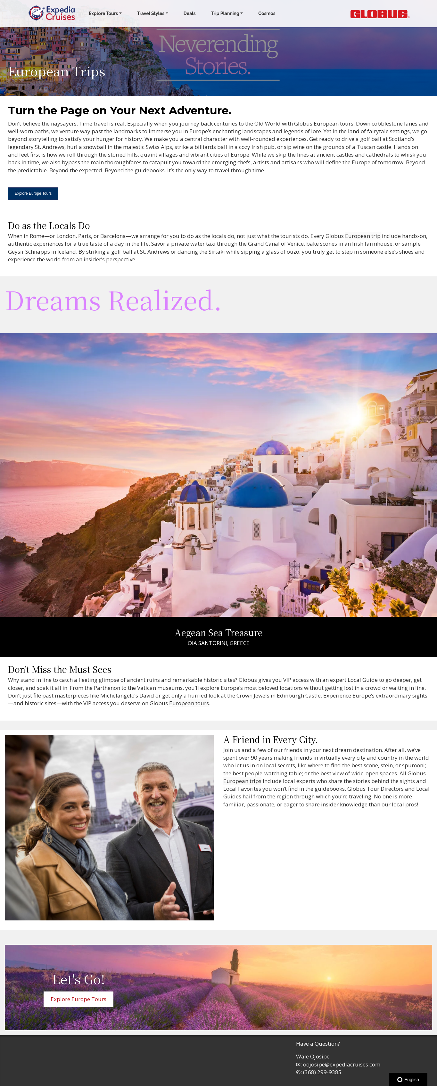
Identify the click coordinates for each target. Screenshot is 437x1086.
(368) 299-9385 (322, 1072)
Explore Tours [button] (103, 13)
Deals (190, 13)
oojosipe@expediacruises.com (341, 1064)
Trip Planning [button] (225, 13)
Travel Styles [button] (151, 13)
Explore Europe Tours (33, 193)
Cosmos (266, 13)
